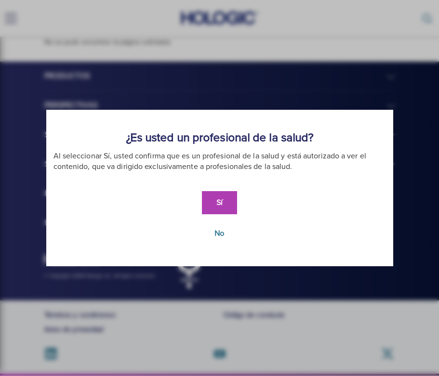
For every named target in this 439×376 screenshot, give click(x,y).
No (219, 233)
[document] (219, 188)
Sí (219, 202)
